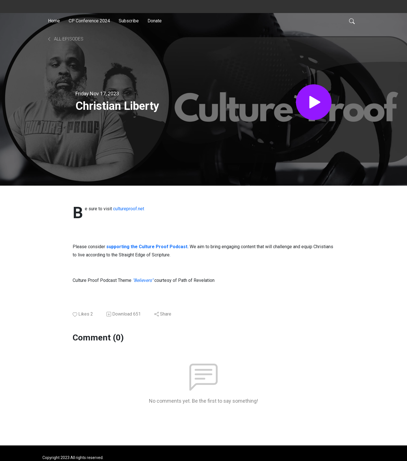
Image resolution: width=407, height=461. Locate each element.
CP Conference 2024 (89, 20)
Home (54, 20)
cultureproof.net (128, 208)
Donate (155, 20)
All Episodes (65, 39)
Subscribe (129, 20)
